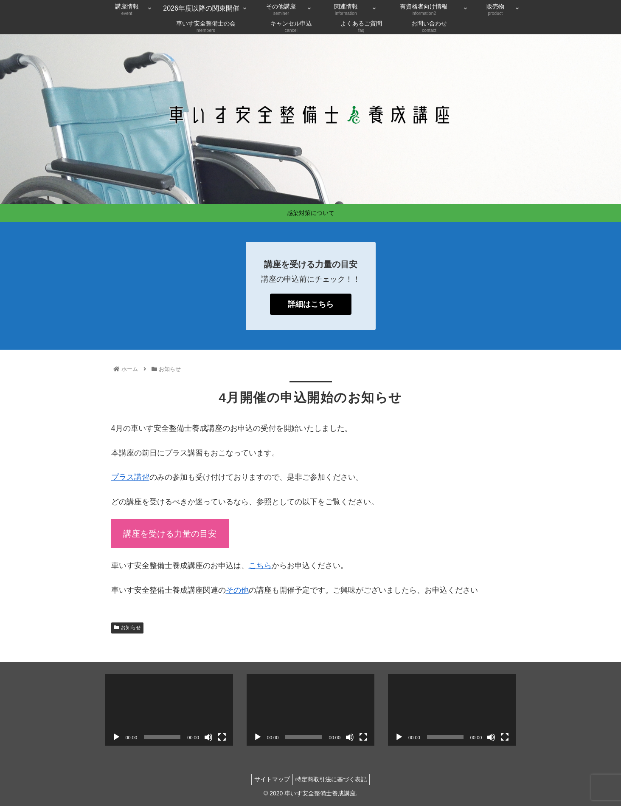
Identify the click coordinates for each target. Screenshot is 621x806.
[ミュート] (208, 737)
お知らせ (127, 628)
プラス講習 (130, 477)
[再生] (116, 737)
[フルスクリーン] (222, 737)
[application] (169, 710)
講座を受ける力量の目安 (169, 533)
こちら (260, 565)
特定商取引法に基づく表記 (332, 779)
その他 (237, 590)
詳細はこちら (311, 304)
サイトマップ (270, 779)
